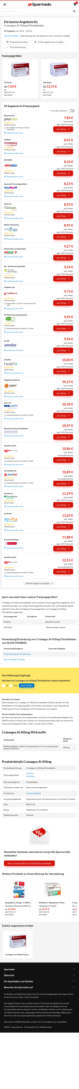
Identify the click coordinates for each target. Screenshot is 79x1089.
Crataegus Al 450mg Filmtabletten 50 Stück (18, 954)
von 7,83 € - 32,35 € (18, 31)
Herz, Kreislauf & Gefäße (14, 659)
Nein (15, 685)
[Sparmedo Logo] (40, 5)
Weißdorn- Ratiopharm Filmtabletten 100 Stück (52, 903)
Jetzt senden (26, 685)
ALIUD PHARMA (11, 36)
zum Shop (63, 129)
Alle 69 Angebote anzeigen (39, 583)
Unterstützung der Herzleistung (17, 654)
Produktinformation (17, 42)
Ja (7, 685)
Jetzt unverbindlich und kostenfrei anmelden (29, 863)
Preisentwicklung (16, 47)
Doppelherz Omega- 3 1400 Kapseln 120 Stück (18, 903)
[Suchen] (73, 11)
